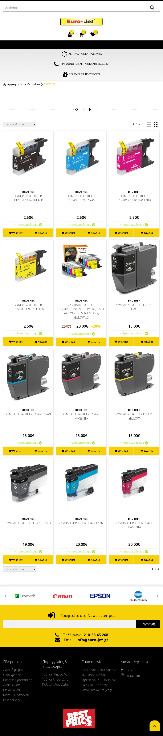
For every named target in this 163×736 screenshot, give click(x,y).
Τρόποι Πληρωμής (54, 675)
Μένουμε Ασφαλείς (16, 696)
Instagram (130, 676)
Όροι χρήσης (12, 676)
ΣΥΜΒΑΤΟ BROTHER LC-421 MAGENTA (81, 417)
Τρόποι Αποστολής (55, 680)
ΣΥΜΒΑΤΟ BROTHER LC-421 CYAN (28, 415)
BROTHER (49, 85)
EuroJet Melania (81, 22)
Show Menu (7, 45)
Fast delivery (11, 701)
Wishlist (16, 234)
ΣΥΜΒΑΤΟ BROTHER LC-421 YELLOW (134, 417)
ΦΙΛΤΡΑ (81, 96)
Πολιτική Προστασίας (17, 681)
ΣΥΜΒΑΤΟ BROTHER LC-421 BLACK (134, 308)
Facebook (130, 670)
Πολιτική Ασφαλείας (55, 685)
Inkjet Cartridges (30, 85)
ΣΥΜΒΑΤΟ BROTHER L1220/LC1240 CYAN (81, 199)
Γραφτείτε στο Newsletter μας (81, 616)
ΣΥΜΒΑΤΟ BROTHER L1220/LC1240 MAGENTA (134, 199)
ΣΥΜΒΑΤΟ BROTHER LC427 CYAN (81, 524)
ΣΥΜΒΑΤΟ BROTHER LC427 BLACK (28, 524)
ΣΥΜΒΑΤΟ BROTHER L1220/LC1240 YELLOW (28, 308)
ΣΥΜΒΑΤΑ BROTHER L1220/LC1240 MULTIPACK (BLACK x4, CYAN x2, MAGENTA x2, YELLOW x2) (81, 312)
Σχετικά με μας (13, 671)
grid (156, 125)
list (148, 125)
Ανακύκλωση (11, 686)
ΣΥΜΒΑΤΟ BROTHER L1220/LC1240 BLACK (28, 199)
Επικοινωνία (11, 691)
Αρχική (9, 85)
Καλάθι (40, 234)
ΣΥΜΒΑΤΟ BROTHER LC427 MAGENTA (134, 526)
